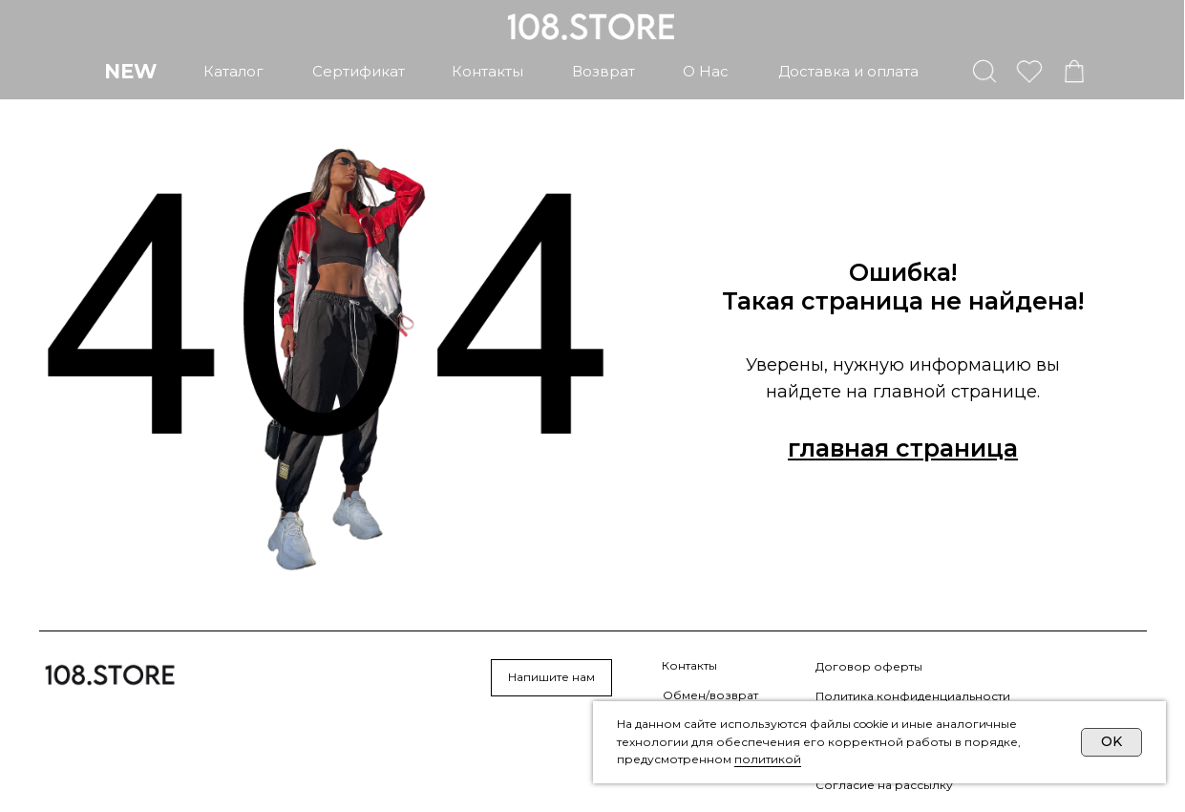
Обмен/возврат (710, 695)
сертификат (358, 71)
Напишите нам (551, 677)
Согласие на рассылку (884, 785)
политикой (767, 759)
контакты (487, 71)
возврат (603, 71)
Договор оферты (868, 666)
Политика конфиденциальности (912, 696)
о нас (706, 71)
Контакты (689, 665)
